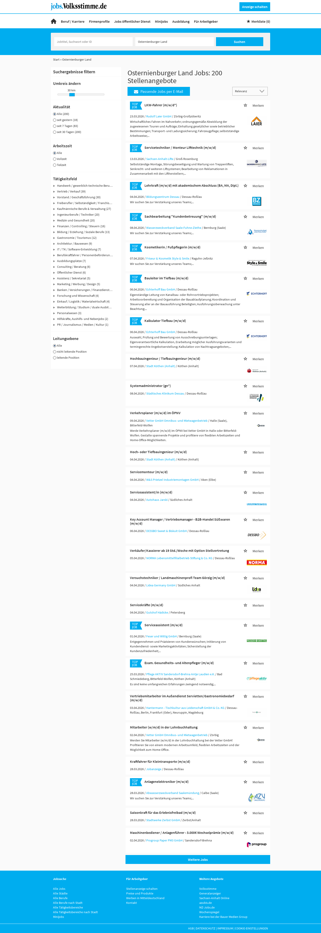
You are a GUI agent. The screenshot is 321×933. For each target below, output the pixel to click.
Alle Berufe (60, 898)
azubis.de (205, 903)
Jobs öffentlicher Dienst (132, 21)
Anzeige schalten (255, 6)
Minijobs (161, 21)
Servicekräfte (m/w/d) (146, 605)
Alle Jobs (59, 889)
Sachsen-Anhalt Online (214, 898)
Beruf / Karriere (72, 21)
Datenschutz (205, 928)
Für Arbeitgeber (206, 21)
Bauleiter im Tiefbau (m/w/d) (166, 278)
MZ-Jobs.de (207, 907)
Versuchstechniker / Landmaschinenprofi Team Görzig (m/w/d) (177, 577)
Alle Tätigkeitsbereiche (68, 907)
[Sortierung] (246, 91)
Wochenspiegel (209, 912)
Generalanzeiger (210, 893)
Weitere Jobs (198, 859)
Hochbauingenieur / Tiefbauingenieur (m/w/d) (165, 358)
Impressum (225, 928)
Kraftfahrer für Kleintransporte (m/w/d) (160, 761)
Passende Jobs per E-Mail (158, 91)
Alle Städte (60, 893)
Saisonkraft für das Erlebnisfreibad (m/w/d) (163, 812)
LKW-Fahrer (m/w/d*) (160, 105)
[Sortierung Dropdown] (263, 91)
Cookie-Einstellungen (251, 928)
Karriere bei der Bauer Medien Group (223, 917)
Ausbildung (180, 21)
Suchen (239, 41)
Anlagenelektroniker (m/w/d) (166, 781)
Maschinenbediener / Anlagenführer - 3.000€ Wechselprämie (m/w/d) (182, 832)
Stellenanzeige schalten (142, 889)
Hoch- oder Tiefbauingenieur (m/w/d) (158, 452)
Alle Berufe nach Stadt (67, 903)
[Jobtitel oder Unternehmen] (93, 41)
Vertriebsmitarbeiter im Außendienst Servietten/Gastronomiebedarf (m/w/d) (182, 698)
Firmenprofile (99, 21)
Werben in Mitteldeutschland (145, 898)
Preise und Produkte (139, 893)
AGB (191, 928)
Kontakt (131, 903)
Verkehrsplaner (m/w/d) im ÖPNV (155, 413)
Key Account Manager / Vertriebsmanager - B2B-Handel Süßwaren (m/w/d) (180, 521)
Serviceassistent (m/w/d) (163, 625)
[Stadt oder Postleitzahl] (174, 41)
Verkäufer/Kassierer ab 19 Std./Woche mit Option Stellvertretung (179, 550)
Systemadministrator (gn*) (150, 385)
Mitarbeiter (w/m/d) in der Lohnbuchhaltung (164, 727)
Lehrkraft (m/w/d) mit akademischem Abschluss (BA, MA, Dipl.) (191, 185)
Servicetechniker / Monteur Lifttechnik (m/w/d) (180, 147)
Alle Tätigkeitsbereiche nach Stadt (75, 912)
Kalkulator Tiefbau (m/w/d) (165, 320)
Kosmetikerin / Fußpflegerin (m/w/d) (172, 247)
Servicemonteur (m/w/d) (149, 472)
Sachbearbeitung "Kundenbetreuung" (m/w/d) (180, 216)
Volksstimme (207, 889)
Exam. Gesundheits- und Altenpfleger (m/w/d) (179, 663)
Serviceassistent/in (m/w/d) (151, 492)
